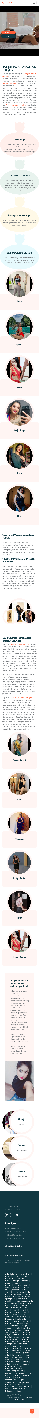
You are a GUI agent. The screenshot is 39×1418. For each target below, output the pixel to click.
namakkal (26, 1328)
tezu (6, 1308)
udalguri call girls (9, 83)
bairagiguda (26, 1339)
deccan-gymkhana (21, 1312)
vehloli (17, 1377)
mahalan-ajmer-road (11, 1339)
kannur (7, 1389)
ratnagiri (7, 1330)
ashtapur (26, 1375)
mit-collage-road (22, 1323)
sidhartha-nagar (17, 1357)
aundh (22, 1346)
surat (14, 1346)
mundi (27, 1355)
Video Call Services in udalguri (21, 698)
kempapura (8, 1373)
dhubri (7, 1321)
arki (6, 1326)
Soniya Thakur (19, 912)
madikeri (26, 1341)
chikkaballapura (10, 1386)
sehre (7, 1287)
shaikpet (16, 1364)
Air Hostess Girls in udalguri (17, 1238)
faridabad (25, 1305)
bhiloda (7, 1296)
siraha (7, 1355)
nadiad (7, 1348)
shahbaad (15, 1332)
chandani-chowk (10, 1382)
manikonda (26, 1335)
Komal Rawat (19, 794)
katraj (24, 1310)
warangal (15, 1310)
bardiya (7, 1335)
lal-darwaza (17, 1348)
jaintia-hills (15, 1290)
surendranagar (24, 1382)
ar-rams (7, 1276)
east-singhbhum (10, 1344)
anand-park (26, 1332)
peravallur (16, 1321)
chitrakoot (17, 1384)
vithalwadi (8, 1292)
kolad (25, 1276)
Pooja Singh (19, 468)
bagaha (22, 1380)
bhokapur (8, 1312)
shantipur (8, 1328)
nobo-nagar (18, 1330)
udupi (7, 1341)
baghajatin (19, 1359)
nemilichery (9, 1362)
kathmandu (14, 1326)
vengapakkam (25, 1274)
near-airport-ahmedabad (21, 1296)
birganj (7, 1346)
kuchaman (8, 1377)
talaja (7, 1350)
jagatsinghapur (10, 1299)
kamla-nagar (20, 1373)
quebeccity (18, 1283)
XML (23, 1399)
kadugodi (26, 1321)
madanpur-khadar (19, 1389)
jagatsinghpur (17, 1355)
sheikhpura (8, 1359)
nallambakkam (22, 1319)
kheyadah (8, 1301)
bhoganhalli (23, 1344)
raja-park (16, 1276)
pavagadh (27, 1348)
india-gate (15, 1305)
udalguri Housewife (14, 1228)
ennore (25, 1362)
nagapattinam (16, 1294)
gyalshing (16, 1375)
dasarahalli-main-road (12, 1337)
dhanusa (8, 1384)
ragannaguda (19, 1292)
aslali (20, 1366)
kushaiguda (16, 1341)
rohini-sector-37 (22, 1317)
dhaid (7, 1281)
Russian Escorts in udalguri (16, 1232)
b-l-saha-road (16, 1287)
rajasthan (18, 1285)
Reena (19, 339)
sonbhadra (19, 1368)
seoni (6, 1357)
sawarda (16, 1335)
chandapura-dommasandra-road (19, 1302)
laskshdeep (20, 1278)
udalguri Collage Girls (14, 1235)
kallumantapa (16, 1350)
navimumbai (9, 1278)
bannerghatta (9, 1323)
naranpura (27, 1294)
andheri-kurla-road (11, 1274)
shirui (18, 1362)
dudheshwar (9, 1391)
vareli (26, 1285)
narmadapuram (10, 1366)
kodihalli (25, 1281)
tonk (27, 1357)
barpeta (17, 1353)
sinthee (24, 1290)
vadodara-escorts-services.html (15, 1315)
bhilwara (26, 1337)
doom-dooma (9, 1319)
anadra (7, 1314)
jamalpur (26, 1353)
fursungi (14, 1303)
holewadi (8, 1283)
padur (22, 1303)
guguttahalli (9, 1368)
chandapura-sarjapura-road (14, 1371)
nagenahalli (26, 1364)
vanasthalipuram (10, 1380)
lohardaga (15, 1281)
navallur (17, 1328)
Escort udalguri (19, 172)
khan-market (22, 1299)
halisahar (8, 1285)
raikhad (7, 1364)
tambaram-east (16, 1308)
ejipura (19, 1391)
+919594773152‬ (8, 32)
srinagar (24, 1326)
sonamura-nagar (24, 1386)
